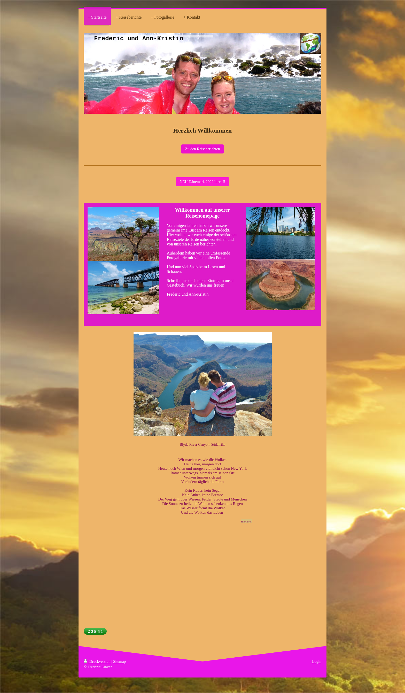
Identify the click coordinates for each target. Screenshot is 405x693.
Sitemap (119, 661)
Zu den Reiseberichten (202, 149)
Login (316, 661)
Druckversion (97, 661)
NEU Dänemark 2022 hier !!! (202, 182)
